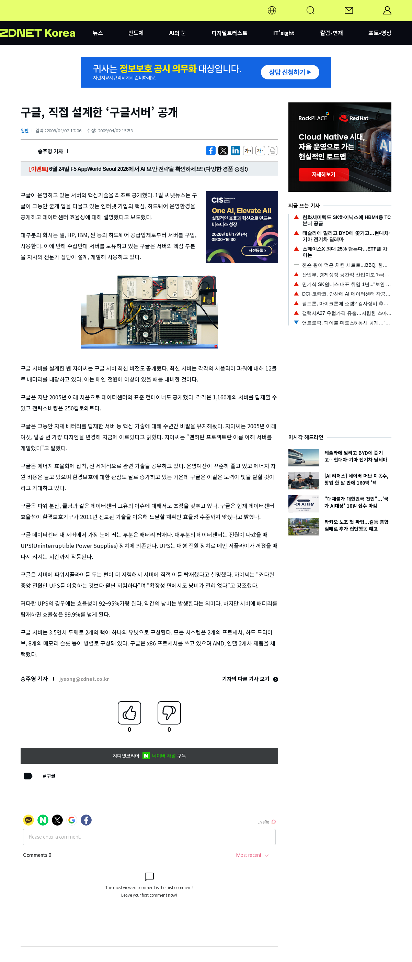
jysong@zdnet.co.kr (84, 678)
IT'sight (284, 33)
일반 (25, 130)
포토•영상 (379, 33)
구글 (51, 775)
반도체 (136, 33)
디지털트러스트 (229, 33)
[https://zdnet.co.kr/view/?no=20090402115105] (211, 150)
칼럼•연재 (331, 33)
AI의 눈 (177, 33)
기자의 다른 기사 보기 (250, 678)
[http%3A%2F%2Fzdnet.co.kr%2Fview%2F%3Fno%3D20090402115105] (235, 150)
